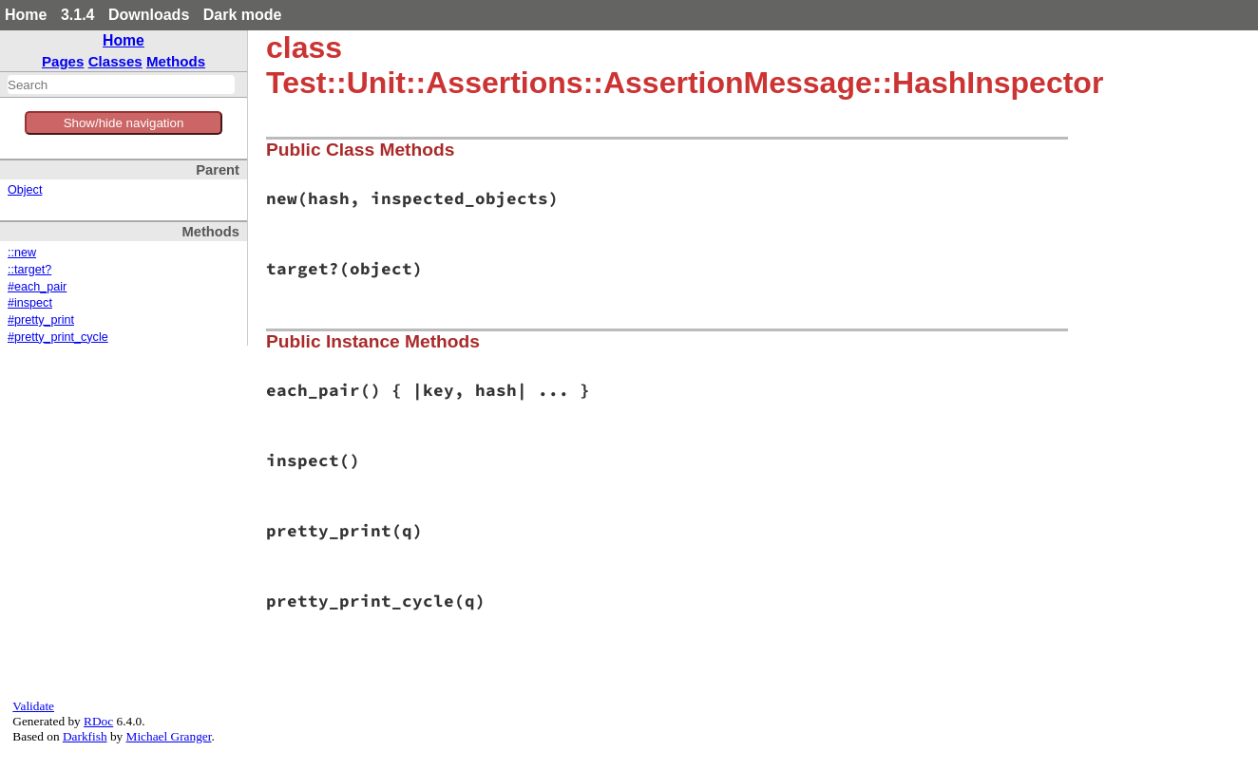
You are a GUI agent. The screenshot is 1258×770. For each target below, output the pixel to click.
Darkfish (85, 736)
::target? (29, 269)
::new (22, 252)
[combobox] (121, 84)
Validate (33, 706)
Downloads (148, 15)
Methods (175, 61)
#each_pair (37, 286)
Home (26, 15)
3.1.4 (78, 15)
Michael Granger (169, 736)
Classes (115, 61)
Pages (63, 61)
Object (25, 190)
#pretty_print (41, 320)
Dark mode (242, 15)
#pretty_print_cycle (58, 337)
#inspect (30, 303)
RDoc (98, 721)
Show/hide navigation (124, 123)
